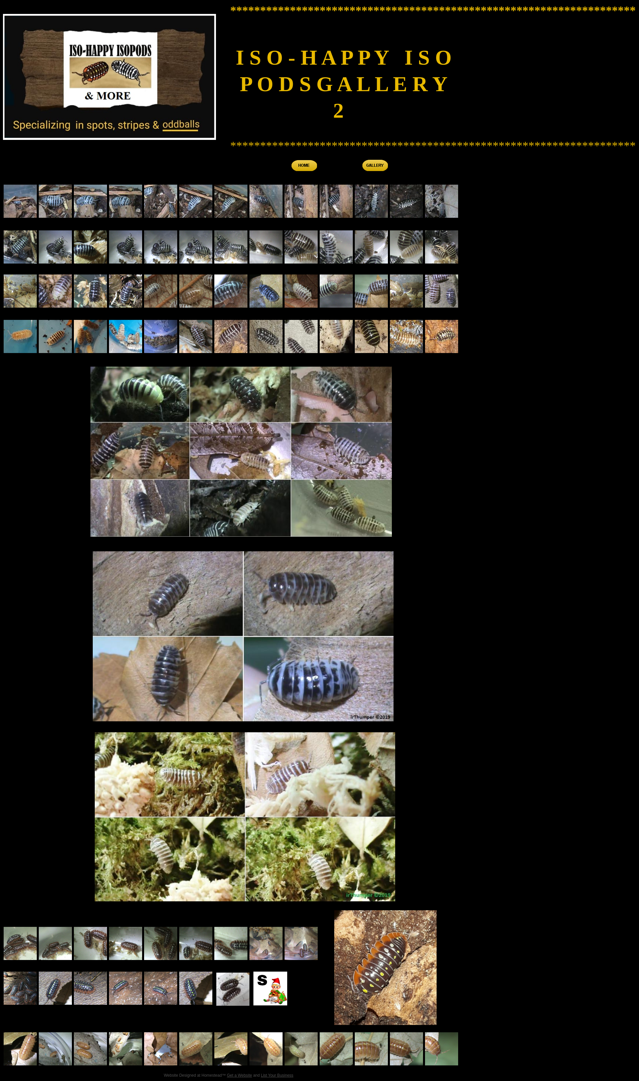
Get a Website (239, 1075)
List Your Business (277, 1075)
